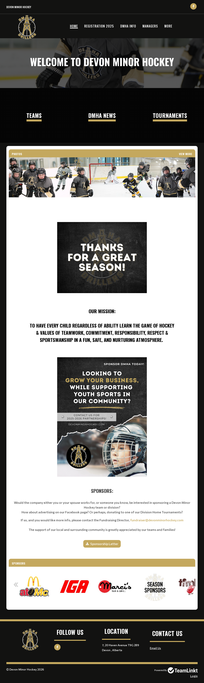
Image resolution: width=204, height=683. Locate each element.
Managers (150, 26)
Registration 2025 (99, 26)
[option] (58, 587)
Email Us (155, 648)
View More (185, 154)
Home (74, 26)
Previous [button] (16, 584)
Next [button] (188, 584)
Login (194, 676)
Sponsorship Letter (104, 544)
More (168, 26)
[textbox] (102, 272)
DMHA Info (128, 26)
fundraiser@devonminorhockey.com (156, 520)
